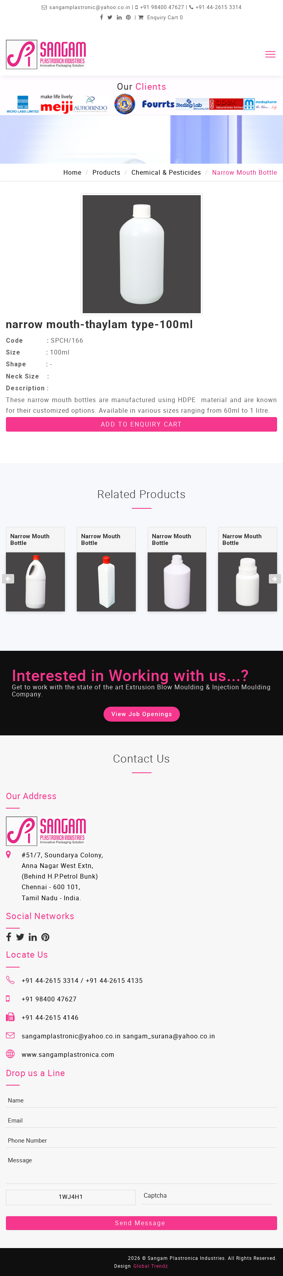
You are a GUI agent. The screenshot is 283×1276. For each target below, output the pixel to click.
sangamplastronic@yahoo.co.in (90, 7)
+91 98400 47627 (163, 7)
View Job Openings (141, 714)
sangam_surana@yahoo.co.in (169, 1036)
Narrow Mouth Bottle (30, 540)
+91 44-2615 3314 (219, 7)
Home (72, 172)
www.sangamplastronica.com (68, 1054)
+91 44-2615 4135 (114, 980)
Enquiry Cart (160, 17)
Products (106, 172)
